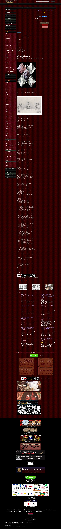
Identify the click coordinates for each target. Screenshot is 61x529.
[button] (45, 27)
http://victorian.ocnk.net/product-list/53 (23, 56)
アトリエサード (19, 272)
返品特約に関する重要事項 (39, 20)
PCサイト (31, 513)
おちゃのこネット (29, 528)
